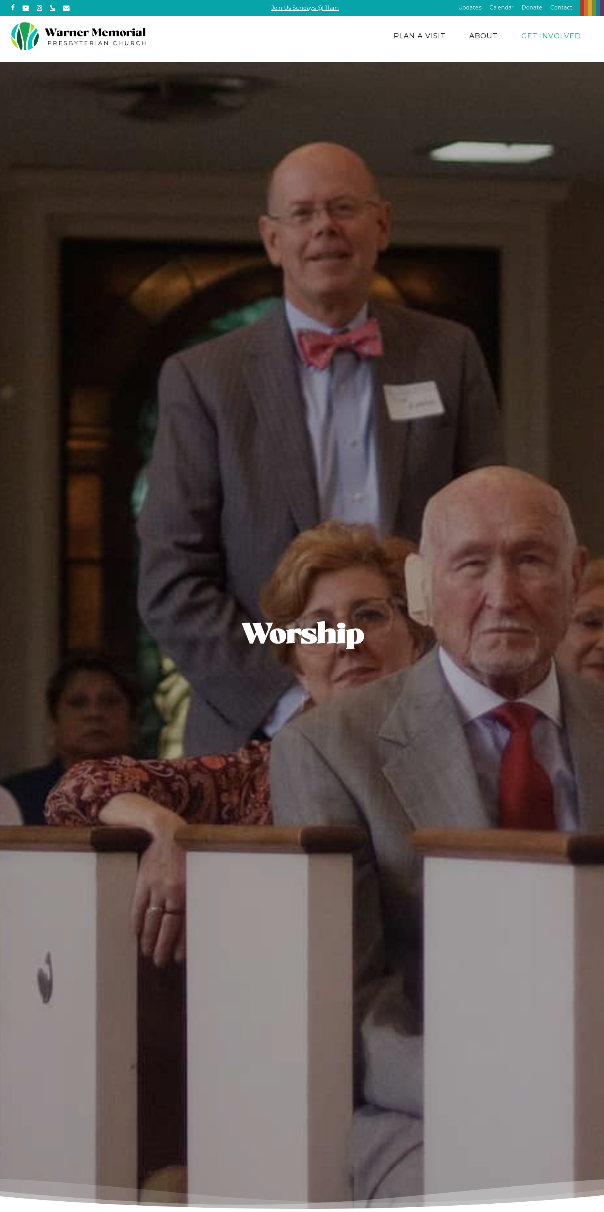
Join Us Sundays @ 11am (305, 7)
